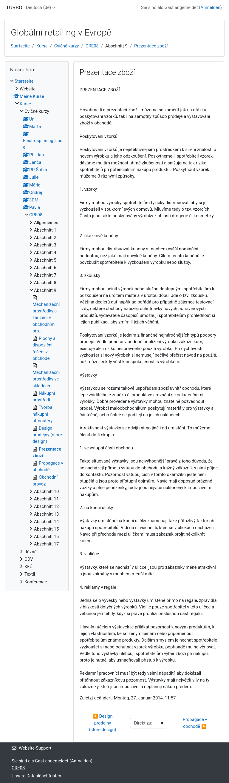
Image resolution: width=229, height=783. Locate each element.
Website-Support (31, 748)
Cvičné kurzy (66, 46)
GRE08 (92, 46)
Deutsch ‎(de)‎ (38, 7)
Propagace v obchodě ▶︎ (195, 723)
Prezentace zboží (151, 46)
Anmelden (210, 7)
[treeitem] (37, 331)
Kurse (42, 46)
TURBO (14, 7)
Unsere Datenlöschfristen (36, 776)
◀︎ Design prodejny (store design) (102, 722)
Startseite (20, 46)
